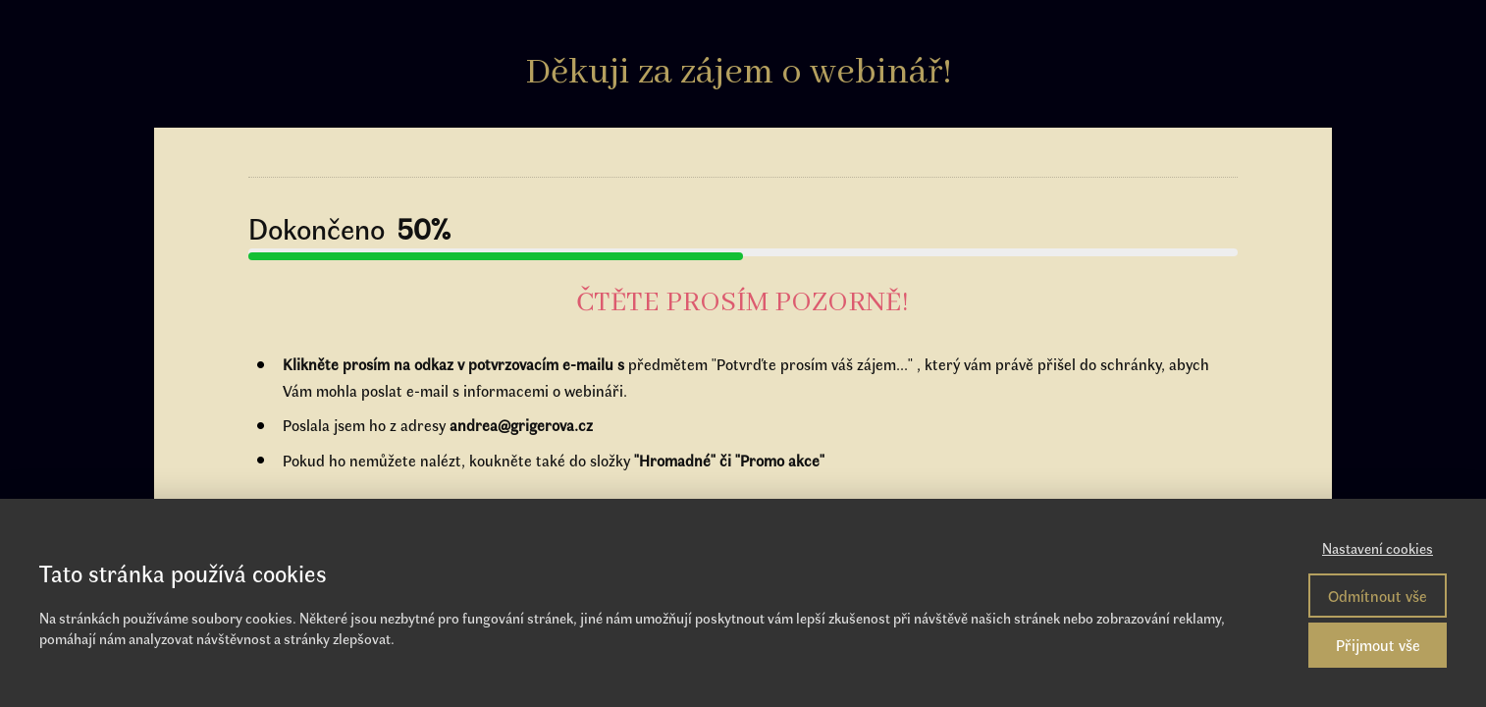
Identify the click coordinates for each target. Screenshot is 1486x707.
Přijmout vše (1378, 644)
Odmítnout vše (1377, 595)
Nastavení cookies (1377, 548)
